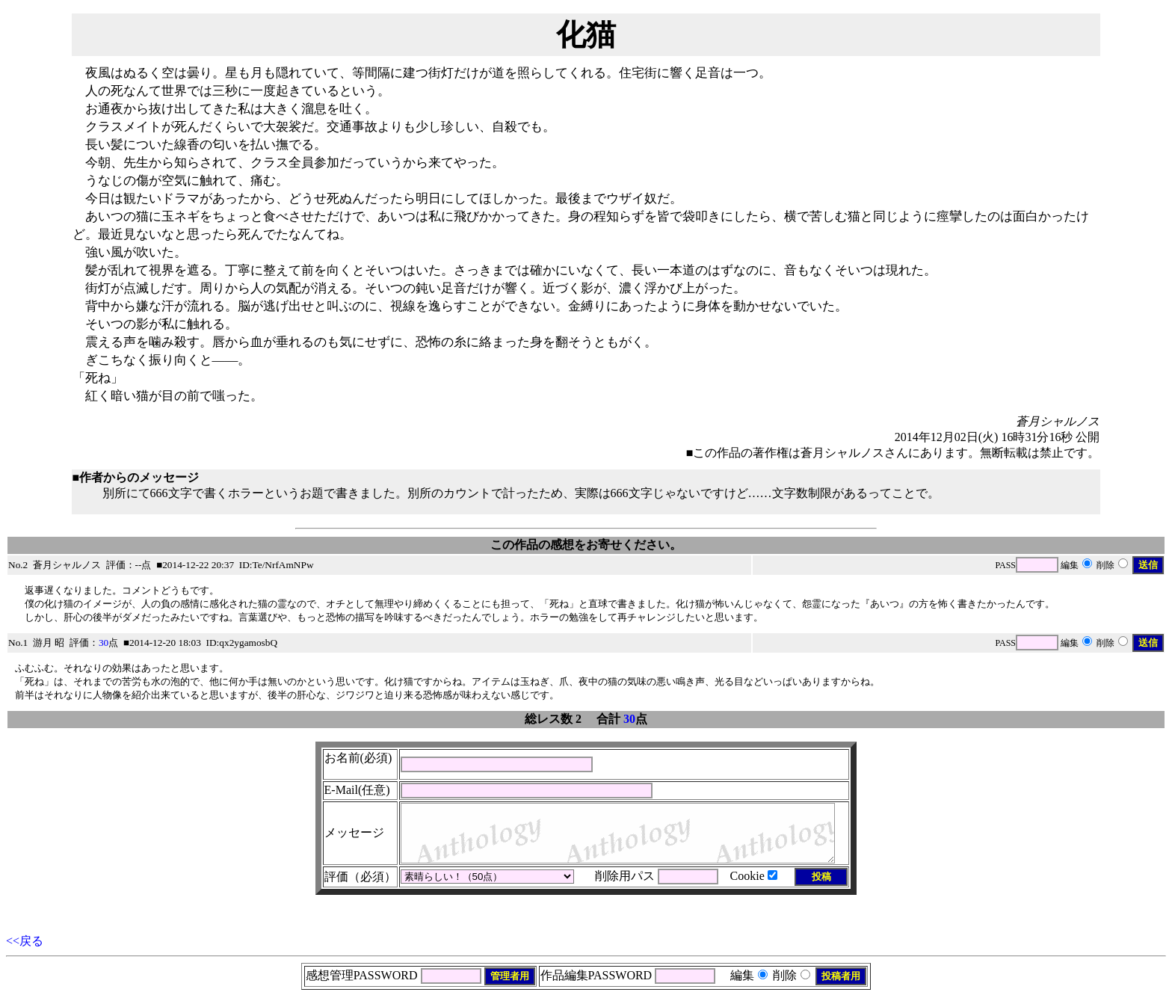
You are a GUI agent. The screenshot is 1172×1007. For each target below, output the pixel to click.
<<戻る (24, 952)
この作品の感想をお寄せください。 (586, 544)
